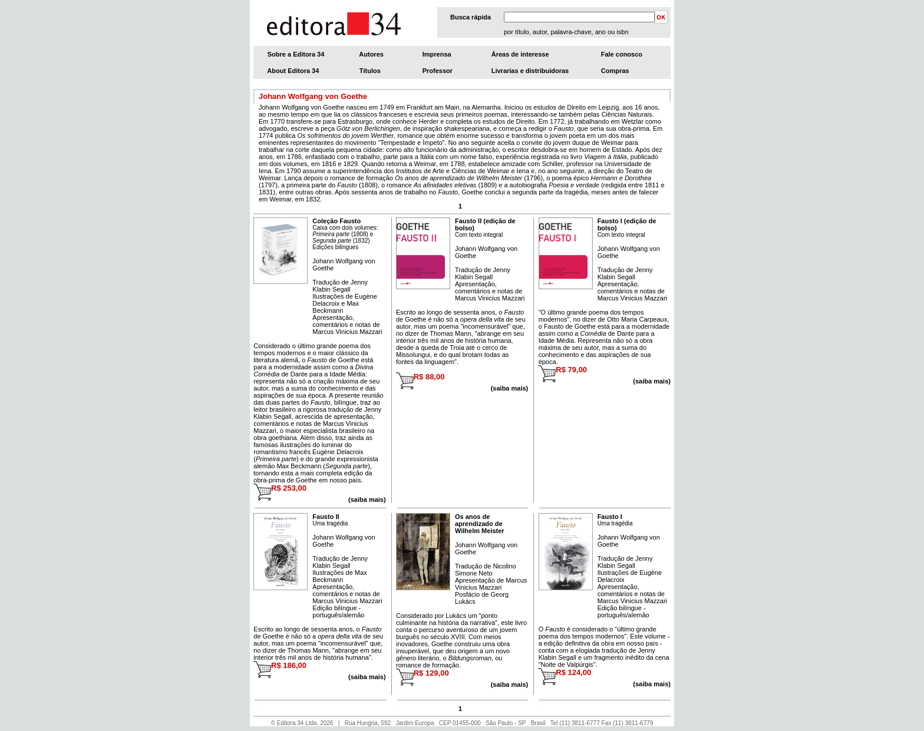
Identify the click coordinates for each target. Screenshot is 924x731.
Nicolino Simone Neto (485, 570)
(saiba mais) (652, 381)
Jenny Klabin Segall (340, 286)
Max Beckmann (335, 307)
